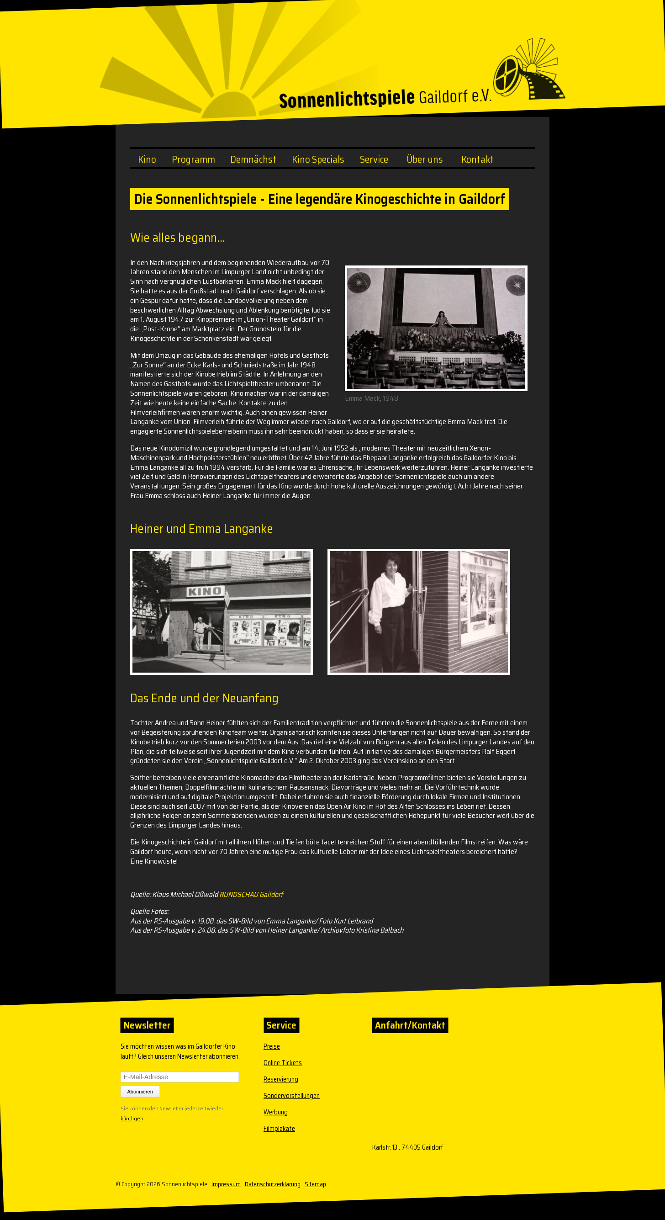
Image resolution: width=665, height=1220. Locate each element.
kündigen (132, 1118)
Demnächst (253, 159)
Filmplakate (279, 1129)
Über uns (424, 159)
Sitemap (315, 1184)
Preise (272, 1046)
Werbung (276, 1112)
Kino (147, 159)
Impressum (226, 1184)
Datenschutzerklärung (273, 1184)
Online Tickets (283, 1063)
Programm (193, 159)
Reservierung (281, 1079)
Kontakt (477, 159)
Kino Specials (318, 159)
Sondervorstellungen (292, 1096)
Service (374, 159)
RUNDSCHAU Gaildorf (251, 894)
